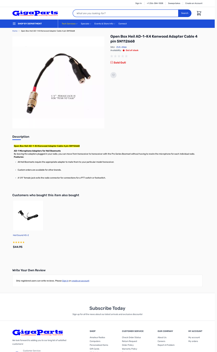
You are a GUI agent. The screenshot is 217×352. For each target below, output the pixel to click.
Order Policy (128, 345)
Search (184, 13)
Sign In (138, 3)
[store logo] (35, 13)
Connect (122, 24)
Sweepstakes (174, 3)
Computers (95, 341)
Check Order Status (131, 337)
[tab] (20, 137)
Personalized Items (99, 345)
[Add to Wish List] (113, 75)
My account (194, 337)
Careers (161, 341)
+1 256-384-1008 (155, 3)
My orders (193, 341)
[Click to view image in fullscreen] (58, 82)
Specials (85, 23)
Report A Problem (166, 345)
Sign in (65, 280)
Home (15, 31)
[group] (119, 56)
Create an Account (193, 3)
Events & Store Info (103, 23)
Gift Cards (94, 349)
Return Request (129, 341)
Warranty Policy (129, 349)
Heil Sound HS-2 (21, 235)
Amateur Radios (97, 337)
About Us (162, 337)
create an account (80, 280)
